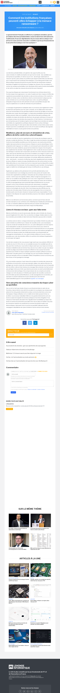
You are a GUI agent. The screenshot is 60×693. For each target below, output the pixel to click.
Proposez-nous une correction (48, 312)
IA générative (45, 5)
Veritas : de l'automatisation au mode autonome (21, 357)
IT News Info (33, 676)
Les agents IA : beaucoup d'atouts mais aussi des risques (40, 646)
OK (51, 334)
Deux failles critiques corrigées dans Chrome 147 (39, 601)
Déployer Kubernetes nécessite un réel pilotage (20, 349)
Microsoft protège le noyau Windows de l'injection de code (40, 549)
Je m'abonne (9, 408)
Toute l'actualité (26, 14)
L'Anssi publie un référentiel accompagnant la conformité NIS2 (17, 549)
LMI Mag (53, 5)
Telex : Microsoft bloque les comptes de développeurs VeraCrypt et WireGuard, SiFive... (19, 602)
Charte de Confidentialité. (25, 378)
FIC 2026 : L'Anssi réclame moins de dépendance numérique (18, 529)
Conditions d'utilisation (41, 389)
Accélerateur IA (22, 5)
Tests (38, 5)
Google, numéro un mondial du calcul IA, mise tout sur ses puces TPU (40, 580)
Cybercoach (32, 5)
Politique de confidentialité (31, 389)
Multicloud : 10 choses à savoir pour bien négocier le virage (23, 353)
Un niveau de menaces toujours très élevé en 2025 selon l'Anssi (39, 529)
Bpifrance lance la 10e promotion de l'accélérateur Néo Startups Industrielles (18, 624)
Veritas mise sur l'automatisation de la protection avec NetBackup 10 (26, 361)
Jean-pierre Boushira (18, 312)
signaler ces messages (37, 278)
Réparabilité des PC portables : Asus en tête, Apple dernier (19, 646)
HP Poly (15, 5)
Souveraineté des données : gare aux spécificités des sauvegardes (26, 345)
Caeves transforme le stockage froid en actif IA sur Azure (19, 580)
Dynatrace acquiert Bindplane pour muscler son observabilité (39, 623)
